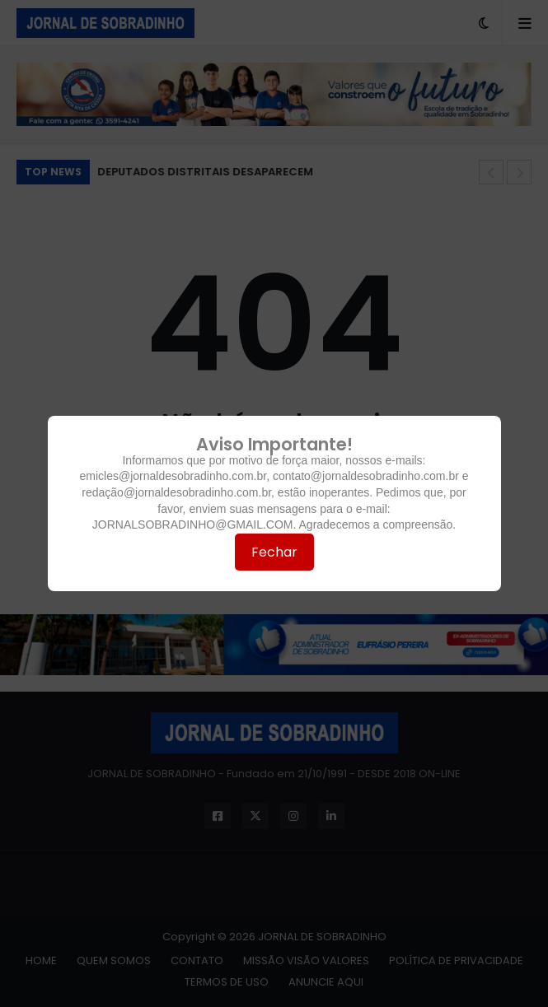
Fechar (274, 552)
